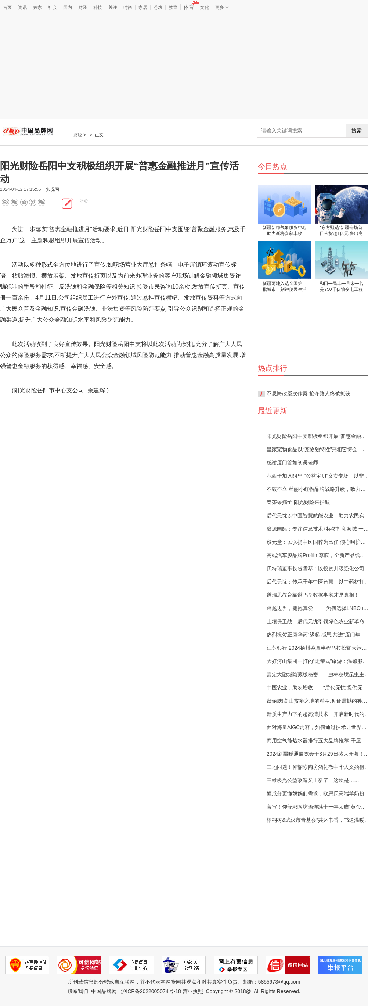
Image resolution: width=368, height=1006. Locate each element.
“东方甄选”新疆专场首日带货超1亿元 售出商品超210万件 (341, 231)
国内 (67, 7)
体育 (190, 7)
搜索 (356, 130)
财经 (82, 7)
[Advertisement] (184, 65)
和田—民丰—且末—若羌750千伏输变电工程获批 (342, 287)
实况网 (52, 189)
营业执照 (193, 991)
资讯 (22, 7)
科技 (97, 7)
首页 (7, 7)
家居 (142, 7)
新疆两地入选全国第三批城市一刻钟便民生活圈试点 (285, 287)
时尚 (127, 7)
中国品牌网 (104, 991)
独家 (37, 7)
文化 (204, 7)
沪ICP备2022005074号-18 (151, 991)
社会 (52, 7)
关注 (112, 7)
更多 (222, 7)
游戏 (158, 7)
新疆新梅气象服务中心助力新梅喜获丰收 (285, 230)
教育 (173, 7)
